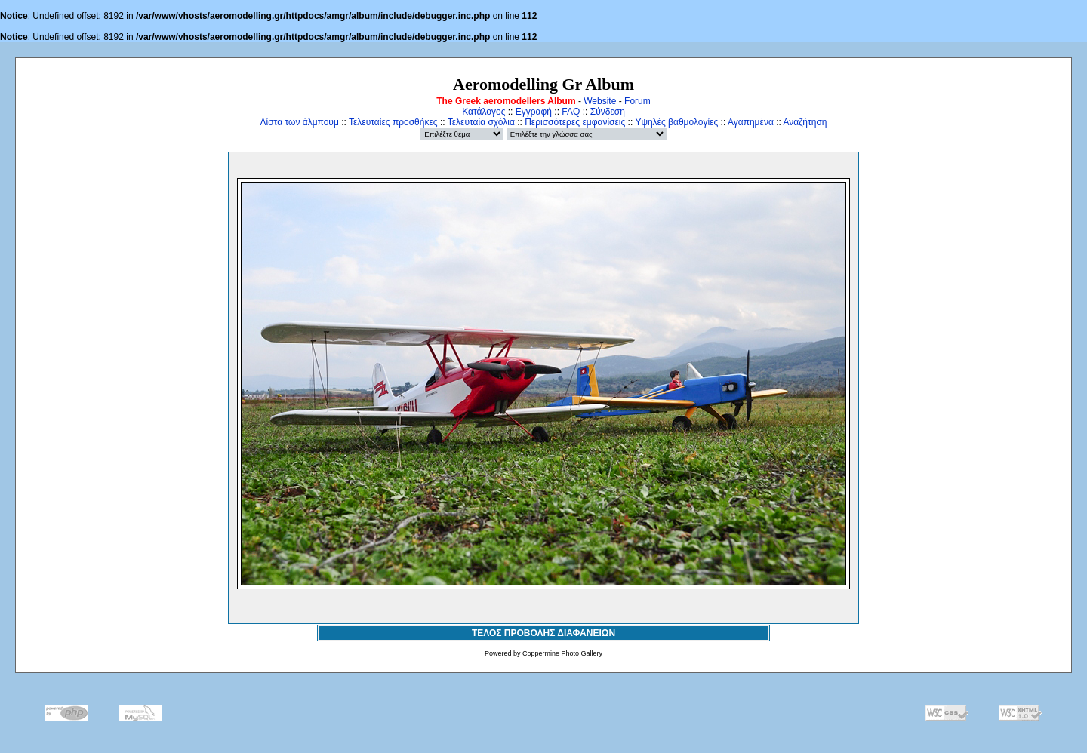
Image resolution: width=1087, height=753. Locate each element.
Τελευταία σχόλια (481, 122)
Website (600, 101)
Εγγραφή (534, 111)
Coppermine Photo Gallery (562, 653)
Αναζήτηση (805, 122)
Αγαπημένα (751, 122)
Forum (637, 101)
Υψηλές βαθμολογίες (676, 122)
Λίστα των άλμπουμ (299, 122)
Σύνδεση (607, 111)
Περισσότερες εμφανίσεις (575, 122)
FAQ (571, 111)
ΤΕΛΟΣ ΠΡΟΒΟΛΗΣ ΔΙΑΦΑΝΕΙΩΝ (543, 633)
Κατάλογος (483, 111)
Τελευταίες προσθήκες (393, 122)
